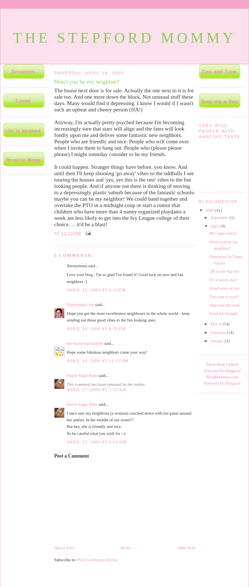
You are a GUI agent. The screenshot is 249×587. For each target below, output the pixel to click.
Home (125, 547)
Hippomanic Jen (80, 304)
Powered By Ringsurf (222, 370)
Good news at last (224, 288)
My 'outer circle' (223, 233)
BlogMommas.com (222, 376)
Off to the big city (224, 271)
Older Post (186, 547)
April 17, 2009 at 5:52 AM (96, 389)
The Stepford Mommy (124, 38)
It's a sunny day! (223, 279)
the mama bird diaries (85, 343)
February (219, 332)
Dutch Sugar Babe (82, 375)
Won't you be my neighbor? (86, 81)
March (216, 323)
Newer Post (64, 547)
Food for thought (223, 313)
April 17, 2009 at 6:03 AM (96, 442)
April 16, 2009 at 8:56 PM (96, 328)
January (218, 340)
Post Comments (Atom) (97, 559)
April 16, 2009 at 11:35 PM (97, 360)
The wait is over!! (224, 296)
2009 (210, 210)
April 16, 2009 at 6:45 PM (96, 289)
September (220, 217)
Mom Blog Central (222, 364)
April (216, 226)
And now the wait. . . (227, 305)
